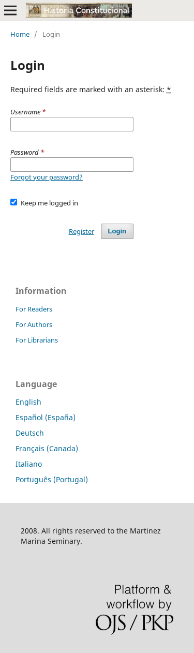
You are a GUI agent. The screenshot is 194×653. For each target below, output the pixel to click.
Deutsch (30, 433)
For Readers (34, 309)
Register (81, 231)
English (28, 402)
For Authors (34, 324)
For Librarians (37, 340)
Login (117, 231)
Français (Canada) (47, 448)
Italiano (29, 464)
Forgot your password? (46, 177)
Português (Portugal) (52, 479)
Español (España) (46, 417)
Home (19, 34)
